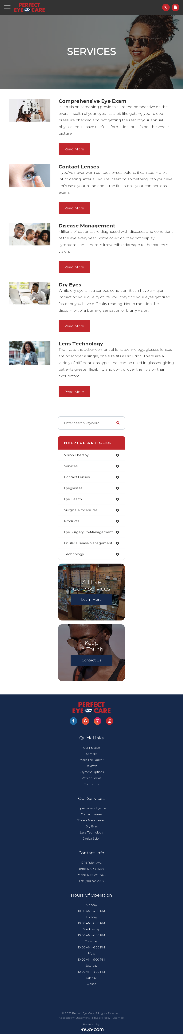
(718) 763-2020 (96, 875)
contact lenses (77, 477)
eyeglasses (73, 488)
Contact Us (91, 660)
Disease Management (91, 820)
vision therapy (76, 455)
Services (91, 754)
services (71, 466)
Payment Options (91, 772)
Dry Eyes (91, 826)
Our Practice (91, 747)
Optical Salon (91, 838)
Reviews (91, 766)
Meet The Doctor (91, 760)
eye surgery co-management (88, 532)
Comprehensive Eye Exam (91, 808)
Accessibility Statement (74, 1017)
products (71, 521)
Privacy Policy (101, 1017)
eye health (73, 499)
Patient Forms (91, 778)
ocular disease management (88, 543)
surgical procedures (81, 510)
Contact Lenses (91, 814)
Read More (74, 149)
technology (74, 554)
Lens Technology (91, 832)
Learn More (91, 599)
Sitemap (118, 1017)
